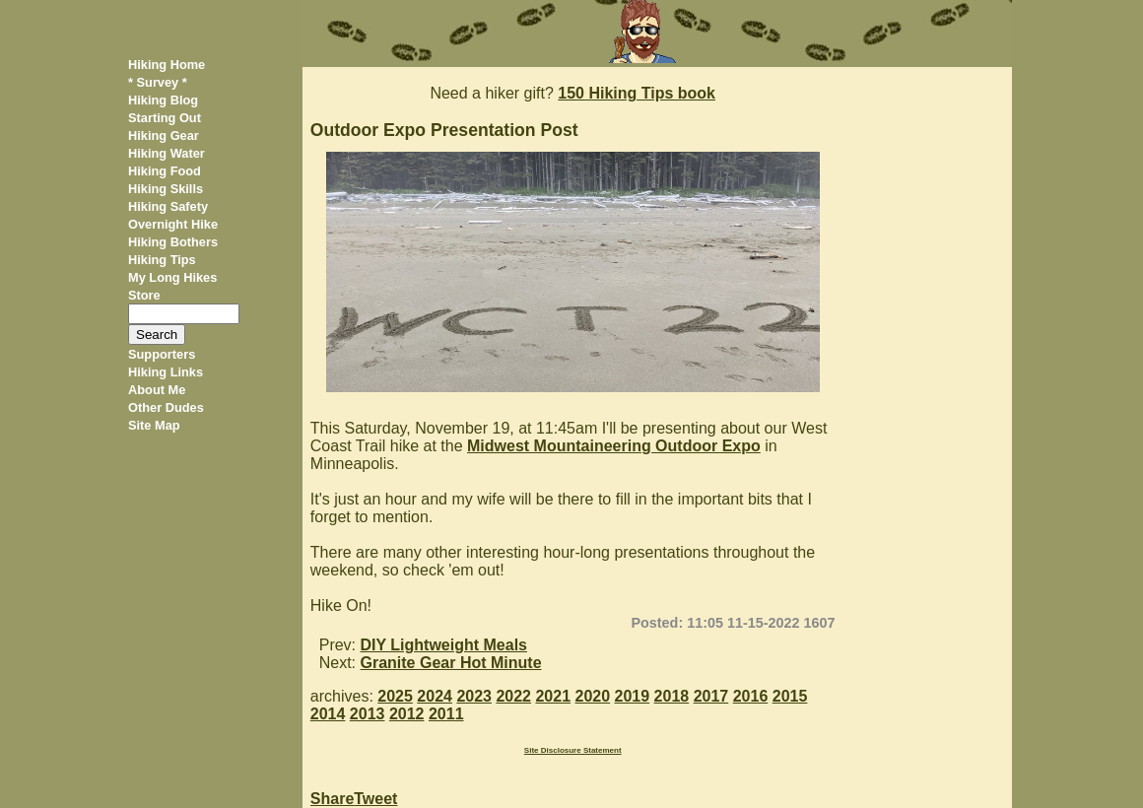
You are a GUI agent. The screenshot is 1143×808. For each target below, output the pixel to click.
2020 (593, 696)
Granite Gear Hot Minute (451, 662)
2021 (553, 696)
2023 (474, 696)
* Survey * (157, 82)
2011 (446, 714)
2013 (367, 714)
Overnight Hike (173, 224)
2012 (407, 714)
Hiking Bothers (173, 242)
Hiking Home (166, 64)
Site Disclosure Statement (573, 750)
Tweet (375, 798)
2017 (711, 696)
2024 (434, 696)
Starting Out (164, 117)
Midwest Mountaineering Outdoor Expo (614, 446)
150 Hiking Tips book (636, 93)
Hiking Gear (163, 135)
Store (144, 295)
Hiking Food (164, 171)
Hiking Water (166, 153)
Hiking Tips (162, 259)
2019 (632, 696)
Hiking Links (165, 372)
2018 (672, 696)
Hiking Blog (163, 100)
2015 (790, 696)
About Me (156, 389)
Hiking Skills (165, 188)
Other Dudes (166, 407)
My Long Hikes (172, 277)
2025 (395, 696)
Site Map (154, 425)
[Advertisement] (930, 362)
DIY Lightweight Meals (444, 645)
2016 (751, 696)
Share (332, 798)
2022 (513, 696)
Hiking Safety (168, 206)
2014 (328, 714)
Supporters (161, 354)
